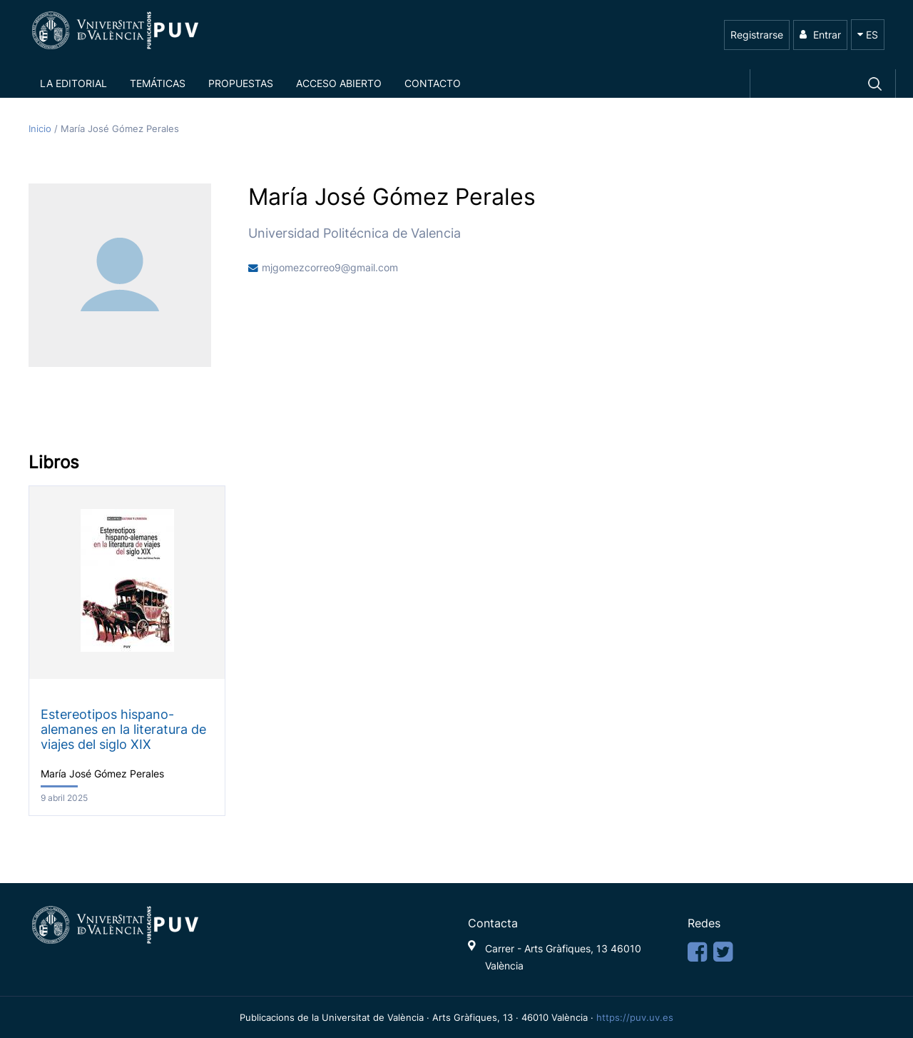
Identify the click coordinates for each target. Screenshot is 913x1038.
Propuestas (240, 83)
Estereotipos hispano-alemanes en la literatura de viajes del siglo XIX (123, 729)
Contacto (432, 83)
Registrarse (756, 35)
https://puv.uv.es (634, 1017)
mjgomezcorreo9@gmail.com (330, 267)
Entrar (820, 35)
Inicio (41, 129)
